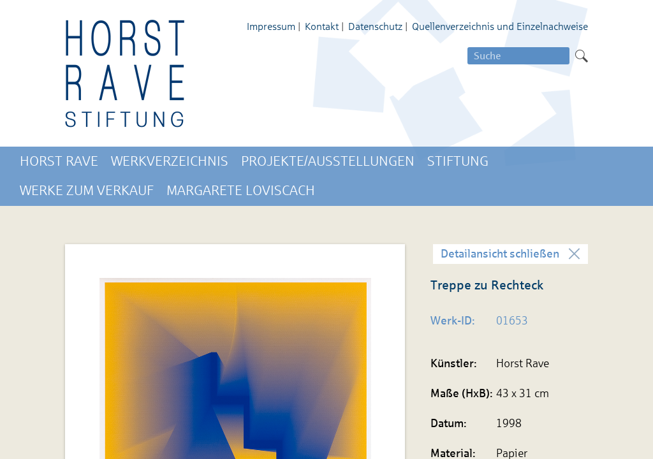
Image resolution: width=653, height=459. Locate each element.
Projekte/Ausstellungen (328, 161)
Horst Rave (59, 161)
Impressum (271, 26)
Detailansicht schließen (500, 253)
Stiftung (457, 161)
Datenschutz (375, 26)
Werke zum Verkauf (87, 190)
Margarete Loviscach (240, 190)
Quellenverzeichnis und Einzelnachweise (500, 26)
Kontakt (322, 26)
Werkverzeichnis (169, 161)
